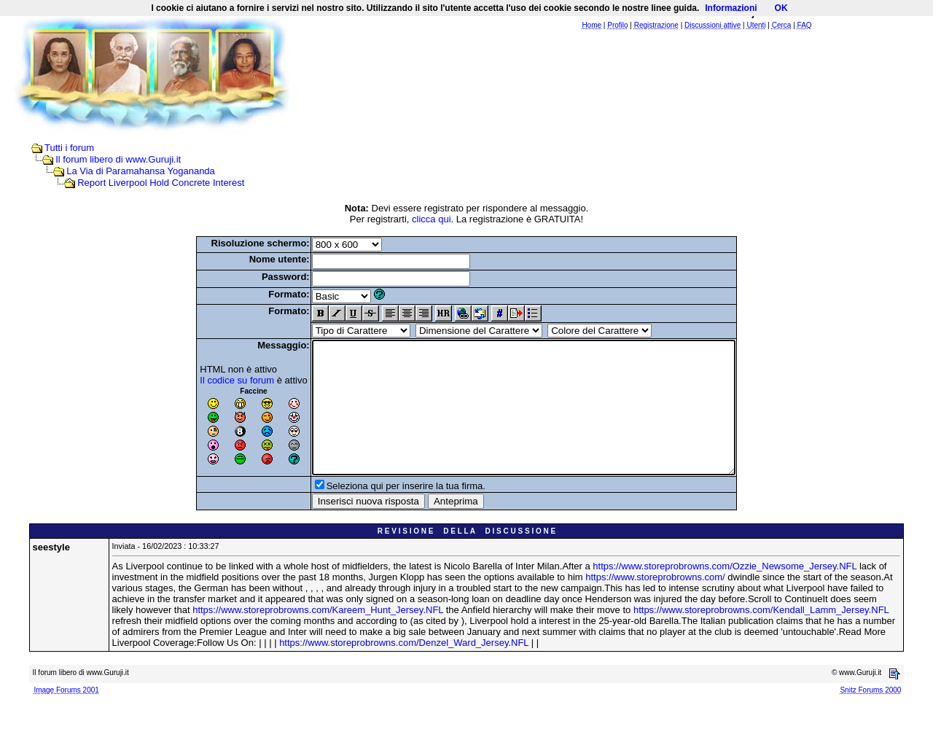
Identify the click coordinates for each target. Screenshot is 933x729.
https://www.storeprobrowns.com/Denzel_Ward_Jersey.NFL (403, 668)
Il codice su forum (211, 380)
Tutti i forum (69, 147)
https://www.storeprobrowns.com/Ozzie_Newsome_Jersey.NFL (724, 592)
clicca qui (431, 219)
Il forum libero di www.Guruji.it (118, 159)
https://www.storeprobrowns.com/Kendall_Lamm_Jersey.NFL (761, 636)
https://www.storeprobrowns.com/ (655, 603)
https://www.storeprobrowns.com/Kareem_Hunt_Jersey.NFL (317, 636)
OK (781, 8)
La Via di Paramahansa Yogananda (140, 170)
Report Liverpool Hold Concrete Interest (160, 182)
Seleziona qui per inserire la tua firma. (380, 512)
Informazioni (731, 8)
